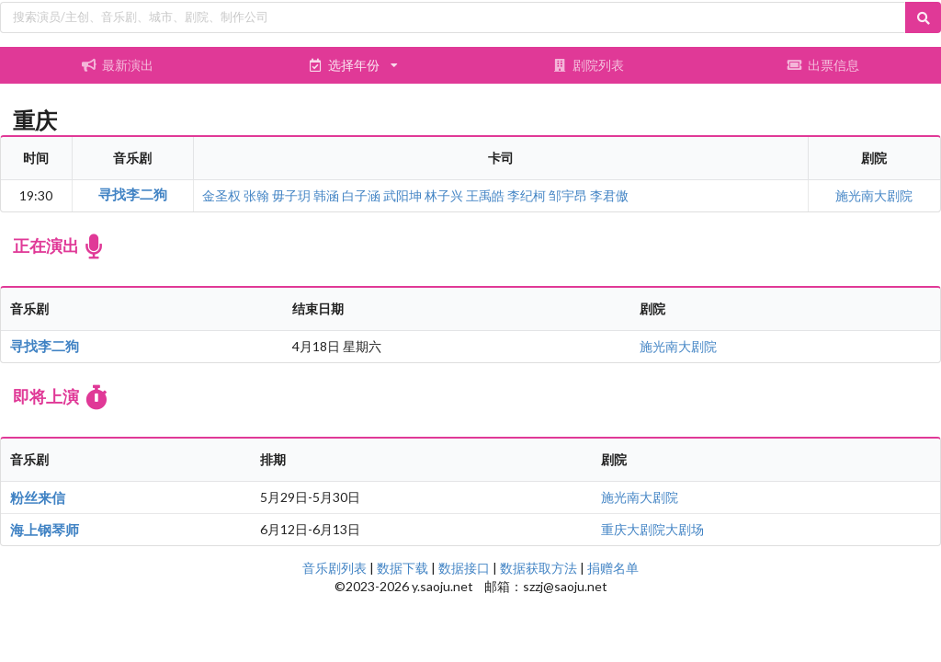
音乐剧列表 (334, 568)
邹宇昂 (568, 195)
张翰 (256, 195)
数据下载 (402, 568)
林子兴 (444, 195)
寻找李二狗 (132, 194)
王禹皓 (485, 195)
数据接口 (464, 568)
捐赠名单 (613, 568)
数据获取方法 (538, 568)
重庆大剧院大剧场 (652, 529)
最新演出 (117, 65)
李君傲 (609, 195)
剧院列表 (588, 65)
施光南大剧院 (874, 195)
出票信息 (823, 65)
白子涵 (361, 195)
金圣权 (221, 195)
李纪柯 (526, 195)
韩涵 (326, 195)
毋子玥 (291, 195)
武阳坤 (402, 195)
